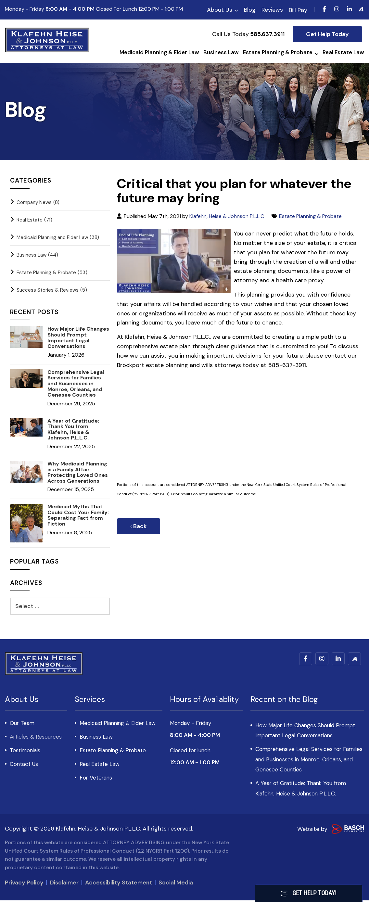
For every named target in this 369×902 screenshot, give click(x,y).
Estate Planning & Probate (310, 216)
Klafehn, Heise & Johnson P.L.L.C (226, 216)
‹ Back (138, 526)
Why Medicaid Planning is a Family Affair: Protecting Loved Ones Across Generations (77, 472)
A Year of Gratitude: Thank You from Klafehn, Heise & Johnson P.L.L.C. (73, 429)
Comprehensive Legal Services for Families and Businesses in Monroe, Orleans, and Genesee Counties (75, 383)
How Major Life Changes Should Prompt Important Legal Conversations (78, 337)
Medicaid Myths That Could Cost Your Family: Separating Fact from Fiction (78, 515)
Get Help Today (327, 34)
